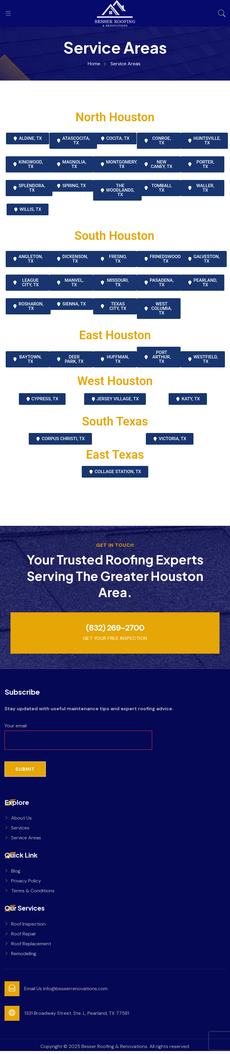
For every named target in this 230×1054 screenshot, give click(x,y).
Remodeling (23, 956)
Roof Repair (23, 937)
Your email (78, 736)
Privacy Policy (26, 884)
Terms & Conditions (33, 894)
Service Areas (26, 841)
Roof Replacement (31, 947)
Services (20, 831)
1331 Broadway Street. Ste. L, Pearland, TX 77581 (76, 1016)
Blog (15, 874)
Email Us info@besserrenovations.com (66, 991)
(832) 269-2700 (115, 629)
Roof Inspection (28, 927)
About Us (21, 821)
